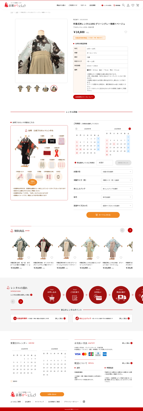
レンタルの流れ (107, 5)
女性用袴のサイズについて (84, 97)
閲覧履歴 (117, 5)
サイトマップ (39, 401)
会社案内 (28, 401)
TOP (12, 12)
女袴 (17, 12)
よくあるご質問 (16, 401)
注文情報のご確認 (54, 401)
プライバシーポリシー (71, 401)
